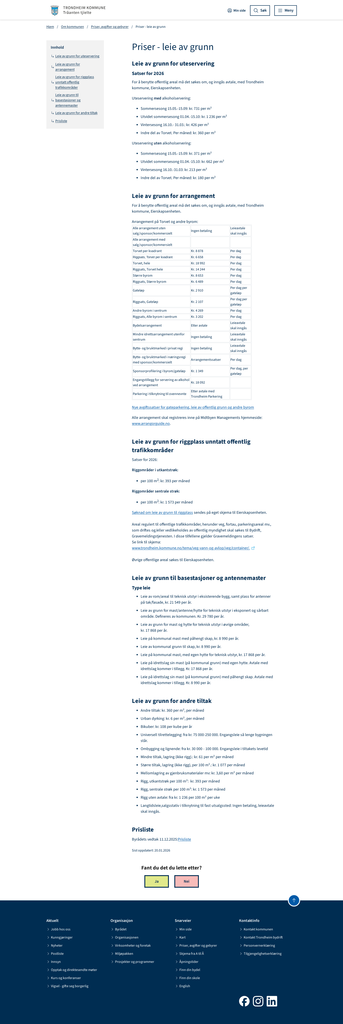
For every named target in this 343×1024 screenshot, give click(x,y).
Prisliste (59, 121)
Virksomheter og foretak (130, 945)
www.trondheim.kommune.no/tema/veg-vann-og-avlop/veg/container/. (191, 548)
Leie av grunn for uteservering (75, 56)
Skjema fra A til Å (189, 953)
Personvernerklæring (257, 945)
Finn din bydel (187, 969)
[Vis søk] (260, 10)
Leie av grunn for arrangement (65, 67)
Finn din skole (187, 978)
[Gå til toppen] (294, 900)
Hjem (50, 26)
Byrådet (118, 929)
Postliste (55, 953)
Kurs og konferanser (63, 978)
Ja (157, 881)
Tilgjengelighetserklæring (260, 953)
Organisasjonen (124, 937)
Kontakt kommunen (256, 929)
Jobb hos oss (58, 929)
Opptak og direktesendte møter (71, 969)
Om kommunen (72, 26)
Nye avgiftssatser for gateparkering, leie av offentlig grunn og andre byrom (193, 407)
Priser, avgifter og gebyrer (110, 26)
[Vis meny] (285, 10)
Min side (236, 10)
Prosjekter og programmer (132, 961)
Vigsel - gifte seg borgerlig (67, 986)
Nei (186, 881)
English (182, 986)
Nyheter (54, 945)
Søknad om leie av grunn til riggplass (162, 512)
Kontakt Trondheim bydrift (261, 937)
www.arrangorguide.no (151, 423)
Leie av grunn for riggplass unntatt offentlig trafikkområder (72, 82)
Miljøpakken (121, 953)
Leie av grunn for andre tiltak (74, 112)
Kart (180, 937)
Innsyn (53, 961)
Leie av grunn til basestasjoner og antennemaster (65, 100)
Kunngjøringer (59, 937)
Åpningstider (186, 961)
